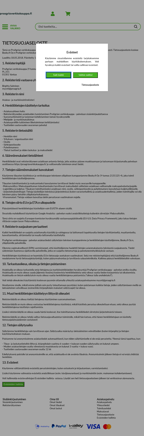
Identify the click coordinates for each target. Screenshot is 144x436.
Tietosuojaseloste (90, 84)
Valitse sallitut (86, 75)
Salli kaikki (58, 75)
